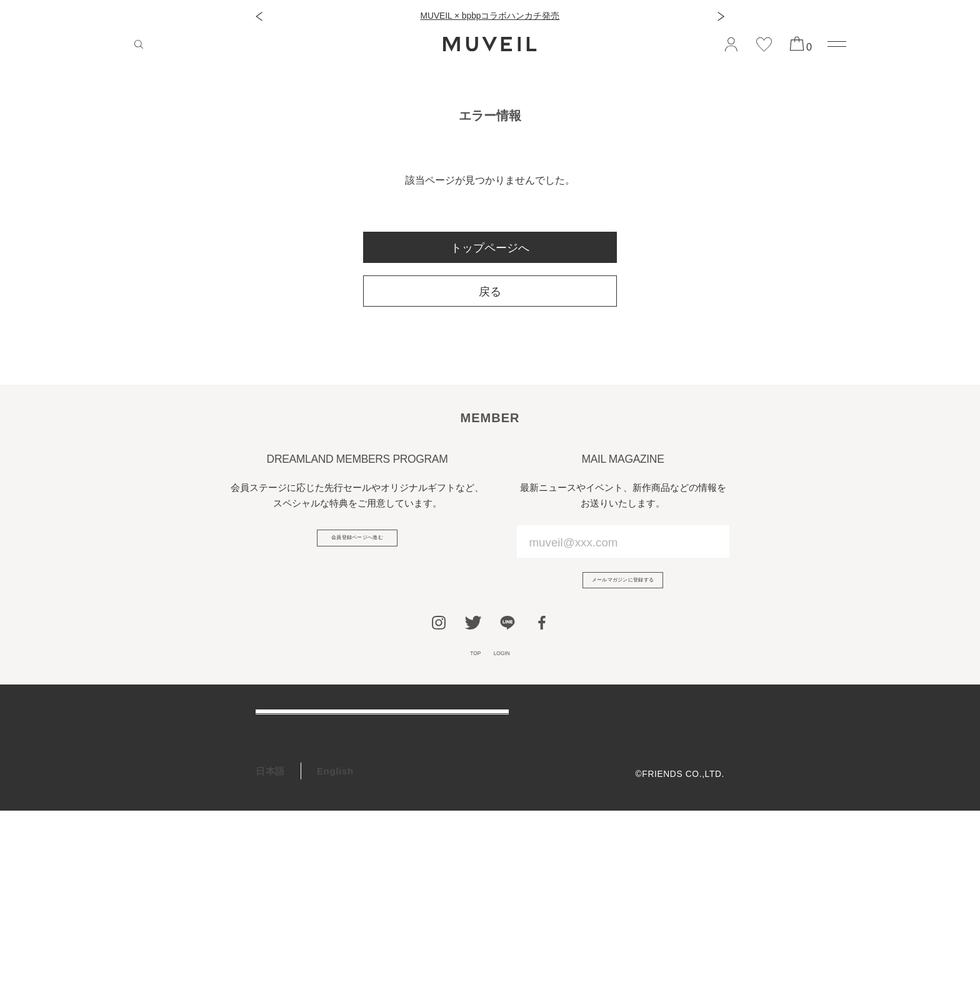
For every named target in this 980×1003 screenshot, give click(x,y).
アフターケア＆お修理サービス (324, 779)
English (335, 962)
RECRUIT (278, 907)
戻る (490, 291)
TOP (464, 671)
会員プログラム (290, 843)
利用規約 (706, 757)
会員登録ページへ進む (357, 545)
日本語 (270, 962)
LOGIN (510, 671)
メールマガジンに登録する (622, 587)
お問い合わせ (285, 811)
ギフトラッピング (295, 875)
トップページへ (490, 248)
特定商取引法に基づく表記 (669, 796)
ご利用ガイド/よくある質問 (316, 748)
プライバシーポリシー (679, 776)
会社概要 (706, 737)
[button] (259, 16)
